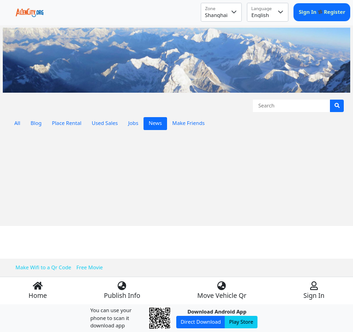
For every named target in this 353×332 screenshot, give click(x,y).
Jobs (133, 122)
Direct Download (200, 321)
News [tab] (155, 122)
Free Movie (90, 267)
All (17, 122)
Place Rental (66, 122)
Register (335, 11)
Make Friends (188, 122)
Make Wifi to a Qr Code (44, 267)
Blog (36, 122)
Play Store (241, 321)
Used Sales (105, 122)
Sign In (308, 11)
